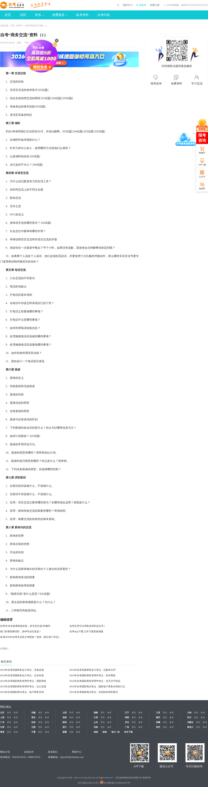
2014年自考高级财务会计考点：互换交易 (22, 670)
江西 (96, 717)
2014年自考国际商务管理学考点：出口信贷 (23, 686)
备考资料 (82, 15)
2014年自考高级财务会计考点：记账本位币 (92, 670)
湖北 (33, 717)
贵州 (158, 727)
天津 (2, 727)
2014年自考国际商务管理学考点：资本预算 (92, 675)
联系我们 (53, 752)
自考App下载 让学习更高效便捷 (86, 631)
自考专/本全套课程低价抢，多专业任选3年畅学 (25, 626)
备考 (16, 712)
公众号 (202, 176)
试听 (23, 15)
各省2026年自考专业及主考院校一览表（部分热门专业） (30, 637)
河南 (96, 727)
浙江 (65, 727)
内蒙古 (190, 722)
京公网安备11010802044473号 (115, 783)
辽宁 (127, 712)
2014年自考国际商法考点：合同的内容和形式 (93, 692)
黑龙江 (190, 727)
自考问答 (104, 15)
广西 (127, 727)
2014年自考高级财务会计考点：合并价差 (22, 675)
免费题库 (60, 15)
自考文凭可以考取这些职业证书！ (87, 626)
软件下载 (128, 732)
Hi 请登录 (141, 5)
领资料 (202, 188)
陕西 (65, 722)
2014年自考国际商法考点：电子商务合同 (22, 692)
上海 (2, 717)
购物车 (202, 153)
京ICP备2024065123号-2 (88, 783)
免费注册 (155, 5)
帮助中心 (77, 752)
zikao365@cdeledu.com (71, 757)
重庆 (158, 717)
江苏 (158, 712)
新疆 (65, 732)
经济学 (19, 25)
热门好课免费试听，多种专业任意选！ (20, 631)
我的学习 (127, 5)
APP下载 (202, 165)
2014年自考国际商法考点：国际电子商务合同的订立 (97, 686)
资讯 (39, 15)
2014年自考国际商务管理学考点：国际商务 (23, 681)
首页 (8, 15)
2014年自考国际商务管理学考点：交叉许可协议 (94, 681)
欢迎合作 (29, 752)
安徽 (33, 712)
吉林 (33, 722)
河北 (127, 722)
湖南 (127, 717)
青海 (2, 732)
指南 (96, 732)
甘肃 (33, 727)
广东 (2, 722)
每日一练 (115, 732)
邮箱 (105, 732)
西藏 (158, 722)
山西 (65, 712)
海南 (65, 717)
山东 (96, 722)
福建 (96, 712)
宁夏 (33, 732)
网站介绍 (5, 752)
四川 (189, 717)
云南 (189, 712)
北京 (2, 712)
